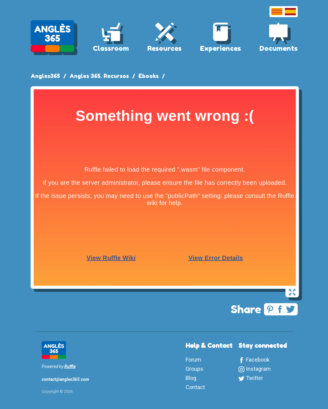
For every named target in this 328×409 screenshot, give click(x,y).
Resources (164, 48)
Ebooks (148, 76)
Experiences (220, 48)
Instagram (258, 369)
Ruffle (70, 366)
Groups (194, 369)
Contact (195, 387)
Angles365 (45, 76)
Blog (191, 378)
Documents (278, 48)
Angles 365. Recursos (99, 76)
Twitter (254, 378)
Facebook (258, 359)
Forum (193, 359)
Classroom (111, 48)
